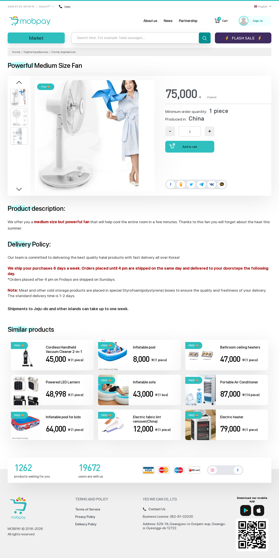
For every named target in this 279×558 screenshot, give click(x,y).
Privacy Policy (85, 517)
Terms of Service (87, 509)
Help (64, 6)
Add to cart (183, 146)
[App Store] (258, 510)
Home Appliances (63, 52)
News (168, 21)
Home (16, 52)
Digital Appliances (36, 52)
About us (150, 21)
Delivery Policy (86, 524)
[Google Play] (245, 510)
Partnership (188, 21)
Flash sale (243, 38)
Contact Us (154, 509)
